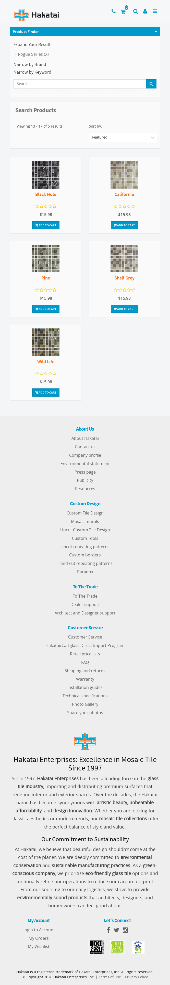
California (124, 194)
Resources (85, 488)
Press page (85, 472)
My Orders (39, 938)
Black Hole (45, 194)
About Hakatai (85, 438)
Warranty (85, 679)
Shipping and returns (85, 671)
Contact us (85, 447)
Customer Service (85, 637)
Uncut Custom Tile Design (85, 530)
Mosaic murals (85, 521)
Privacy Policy (136, 977)
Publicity (85, 480)
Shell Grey (124, 278)
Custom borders (85, 555)
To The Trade (85, 596)
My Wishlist (39, 946)
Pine (45, 278)
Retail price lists (85, 654)
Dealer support (85, 604)
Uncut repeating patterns (85, 547)
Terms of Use (110, 977)
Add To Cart (45, 225)
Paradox (85, 572)
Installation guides (85, 687)
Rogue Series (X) (33, 54)
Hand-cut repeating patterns (85, 563)
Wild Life (45, 361)
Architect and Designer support (85, 613)
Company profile (85, 455)
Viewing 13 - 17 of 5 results (40, 126)
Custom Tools (85, 538)
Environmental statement (85, 463)
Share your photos (85, 712)
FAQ (85, 662)
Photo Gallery (85, 704)
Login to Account (38, 930)
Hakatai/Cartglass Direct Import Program (85, 645)
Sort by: (95, 126)
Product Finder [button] (26, 31)
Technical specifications (85, 696)
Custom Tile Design (85, 513)
